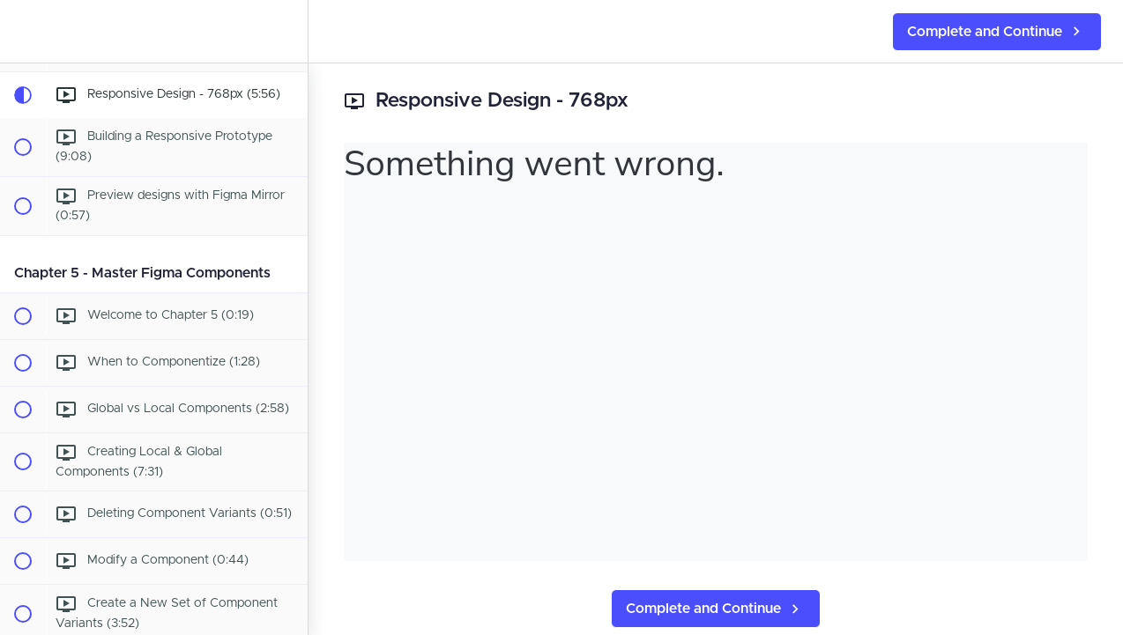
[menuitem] (286, 31)
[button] (22, 31)
